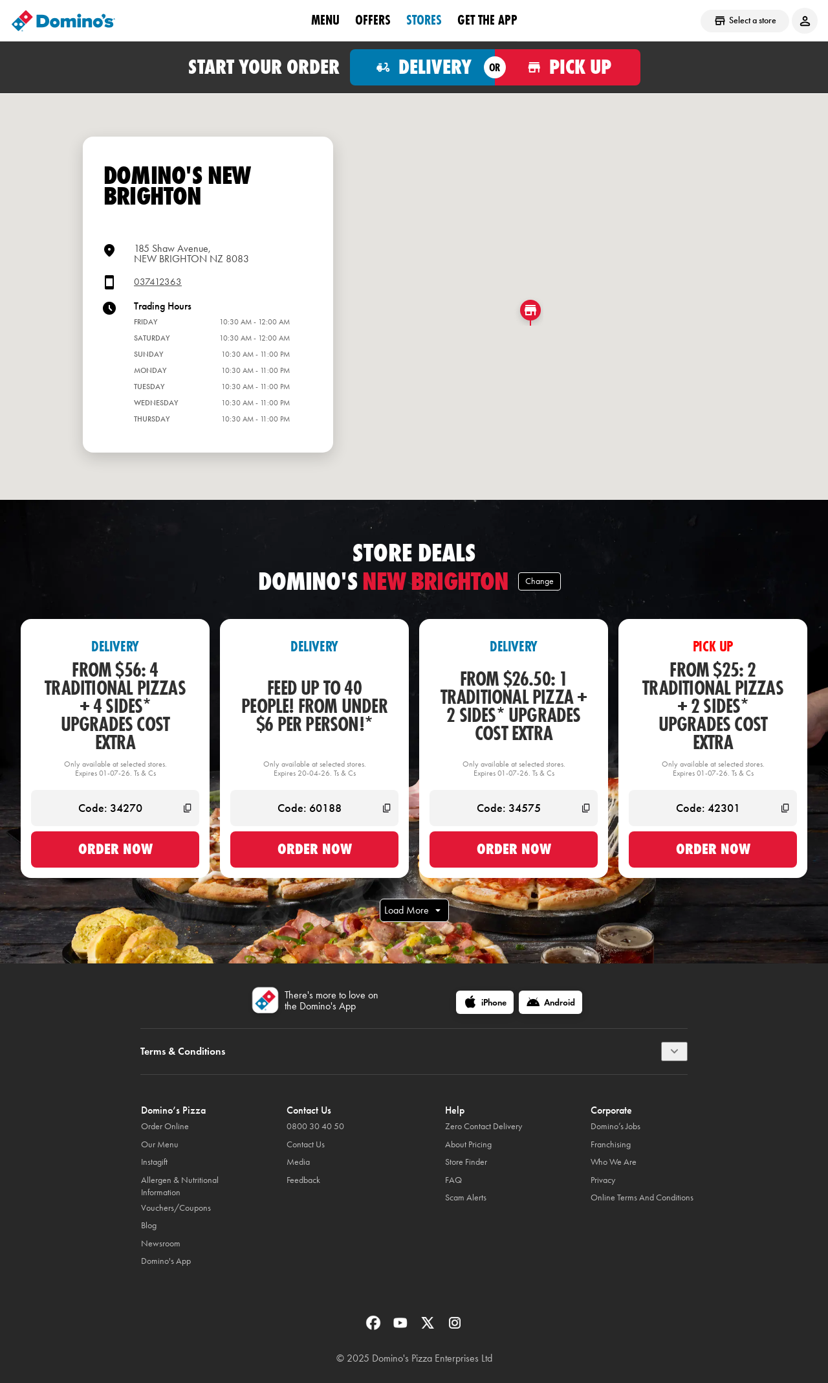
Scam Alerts (465, 1197)
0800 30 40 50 (315, 1126)
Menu (325, 20)
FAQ (453, 1180)
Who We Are (614, 1161)
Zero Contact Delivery (483, 1126)
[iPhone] (485, 1002)
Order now (115, 849)
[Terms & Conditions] (674, 1051)
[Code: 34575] (514, 808)
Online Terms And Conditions (642, 1197)
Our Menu (160, 1144)
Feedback (303, 1180)
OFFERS (373, 20)
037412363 (158, 281)
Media (298, 1161)
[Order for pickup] (567, 67)
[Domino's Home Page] (63, 20)
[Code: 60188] (314, 808)
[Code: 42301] (713, 808)
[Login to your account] (805, 21)
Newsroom (160, 1243)
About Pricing (468, 1144)
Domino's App (166, 1260)
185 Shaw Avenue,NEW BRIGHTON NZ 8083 (191, 253)
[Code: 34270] (115, 808)
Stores (424, 20)
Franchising (611, 1144)
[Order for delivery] (423, 67)
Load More (414, 910)
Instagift (154, 1161)
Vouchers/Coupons (176, 1207)
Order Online (165, 1126)
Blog (149, 1225)
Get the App (487, 20)
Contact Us (306, 1144)
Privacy (603, 1180)
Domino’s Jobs (615, 1126)
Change (539, 581)
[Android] (550, 1002)
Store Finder (466, 1161)
